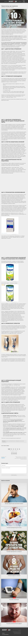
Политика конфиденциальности (17, 632)
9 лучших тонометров (14, 599)
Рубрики (20, 1)
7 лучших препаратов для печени (14, 527)
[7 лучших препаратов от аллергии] (14, 540)
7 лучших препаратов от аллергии (14, 551)
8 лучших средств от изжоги (14, 575)
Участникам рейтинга (5, 634)
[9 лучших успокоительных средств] (14, 612)
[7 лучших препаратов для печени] (14, 516)
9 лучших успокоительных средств (14, 623)
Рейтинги (6, 1)
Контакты (20, 630)
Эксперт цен (13, 1)
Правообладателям (18, 633)
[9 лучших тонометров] (14, 588)
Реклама (3, 633)
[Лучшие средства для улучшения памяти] (14, 492)
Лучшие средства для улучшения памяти (14, 503)
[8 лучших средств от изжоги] (14, 564)
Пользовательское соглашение (17, 631)
